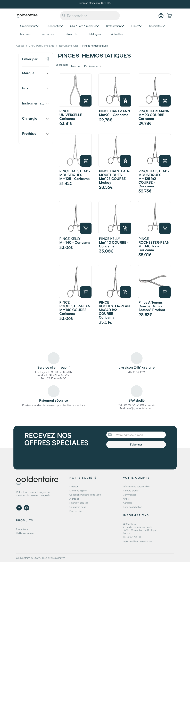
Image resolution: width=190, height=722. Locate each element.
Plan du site (75, 510)
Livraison (74, 486)
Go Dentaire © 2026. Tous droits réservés (40, 557)
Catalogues (94, 34)
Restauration (113, 26)
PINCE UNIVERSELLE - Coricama (71, 115)
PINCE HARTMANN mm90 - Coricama (114, 113)
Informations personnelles (136, 486)
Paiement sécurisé (78, 502)
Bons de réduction (132, 506)
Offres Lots (70, 34)
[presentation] (135, 457)
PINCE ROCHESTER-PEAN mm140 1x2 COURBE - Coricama (114, 309)
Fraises (135, 26)
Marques (25, 34)
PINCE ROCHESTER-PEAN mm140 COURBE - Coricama (74, 308)
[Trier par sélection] (93, 66)
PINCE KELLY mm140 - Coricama (74, 241)
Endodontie (53, 26)
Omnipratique (28, 26)
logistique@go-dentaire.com (137, 540)
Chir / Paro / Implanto (83, 26)
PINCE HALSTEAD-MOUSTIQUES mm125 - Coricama (74, 175)
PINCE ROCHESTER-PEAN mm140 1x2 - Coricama (153, 244)
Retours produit (131, 490)
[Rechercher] (90, 15)
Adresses (127, 502)
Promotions (47, 34)
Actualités (117, 34)
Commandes (129, 494)
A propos (74, 498)
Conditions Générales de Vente (85, 494)
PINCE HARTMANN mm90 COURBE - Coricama (153, 115)
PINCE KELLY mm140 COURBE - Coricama (114, 242)
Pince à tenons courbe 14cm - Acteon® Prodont (151, 306)
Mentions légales (78, 490)
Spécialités (155, 26)
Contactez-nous (77, 506)
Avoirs (126, 498)
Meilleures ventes (25, 533)
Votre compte (136, 477)
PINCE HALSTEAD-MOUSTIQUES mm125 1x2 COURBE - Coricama (153, 178)
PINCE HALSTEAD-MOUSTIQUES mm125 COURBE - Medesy (114, 176)
